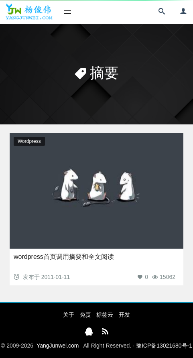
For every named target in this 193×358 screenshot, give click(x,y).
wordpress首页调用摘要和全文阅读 (64, 256)
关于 (68, 314)
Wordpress (29, 141)
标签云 (104, 314)
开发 (124, 314)
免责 (85, 314)
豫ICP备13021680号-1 (164, 345)
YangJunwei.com (58, 345)
